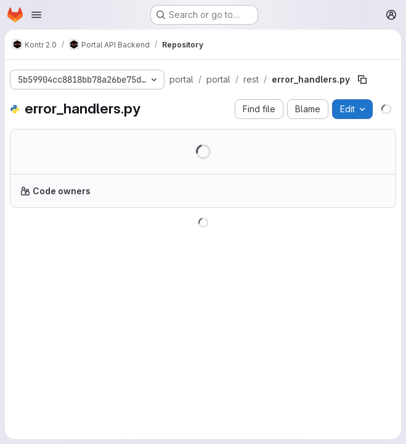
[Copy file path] (362, 79)
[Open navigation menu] (36, 15)
